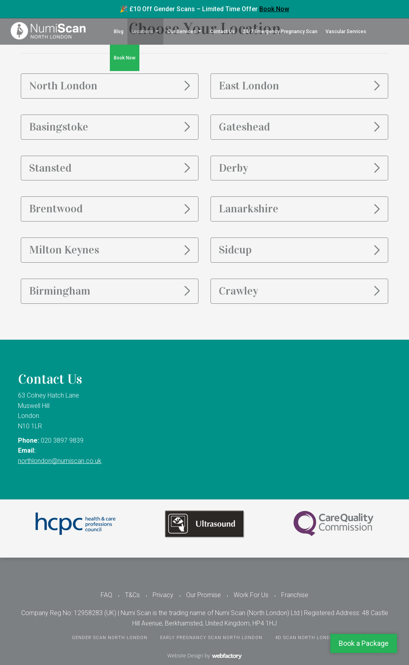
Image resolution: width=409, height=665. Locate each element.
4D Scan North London (306, 637)
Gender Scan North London (109, 637)
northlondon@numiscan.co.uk (59, 461)
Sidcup (235, 250)
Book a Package (364, 643)
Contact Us (222, 31)
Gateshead (244, 127)
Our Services (181, 31)
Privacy (163, 595)
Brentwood (56, 209)
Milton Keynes (64, 250)
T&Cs (132, 595)
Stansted (50, 168)
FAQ (106, 595)
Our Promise (203, 595)
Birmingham (59, 291)
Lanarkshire (248, 209)
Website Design (185, 655)
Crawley (238, 291)
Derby (233, 168)
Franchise (294, 595)
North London (63, 86)
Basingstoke (58, 127)
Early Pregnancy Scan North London (211, 637)
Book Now (274, 9)
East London (249, 86)
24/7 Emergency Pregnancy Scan (280, 31)
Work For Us (251, 595)
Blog (118, 31)
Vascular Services (346, 31)
